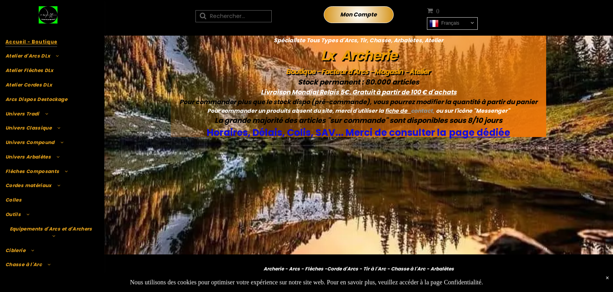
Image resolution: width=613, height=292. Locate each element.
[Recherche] (233, 16)
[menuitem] (51, 41)
